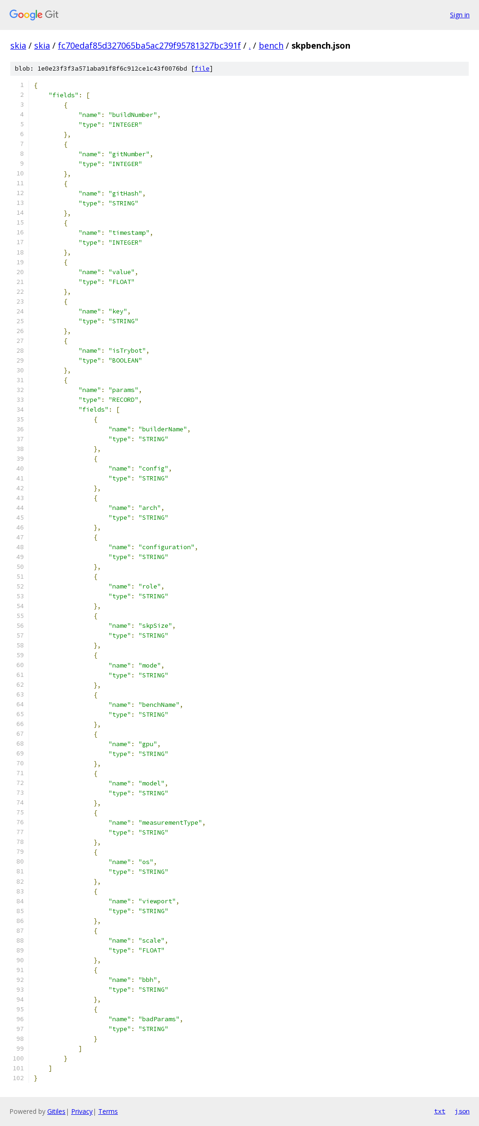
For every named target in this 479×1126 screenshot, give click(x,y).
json (462, 1111)
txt (439, 1111)
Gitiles (56, 1111)
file (202, 69)
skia (18, 45)
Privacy (82, 1111)
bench (271, 45)
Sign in (460, 14)
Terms (108, 1111)
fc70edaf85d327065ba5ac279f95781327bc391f (149, 45)
